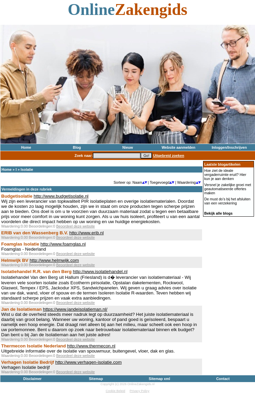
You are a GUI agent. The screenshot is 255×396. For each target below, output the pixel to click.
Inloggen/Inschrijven (229, 147)
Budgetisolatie (17, 196)
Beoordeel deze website (75, 226)
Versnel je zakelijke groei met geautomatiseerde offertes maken (227, 189)
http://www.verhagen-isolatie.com (88, 362)
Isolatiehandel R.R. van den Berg (36, 271)
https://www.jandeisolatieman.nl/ (75, 309)
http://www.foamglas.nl (63, 244)
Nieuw (127, 147)
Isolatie (27, 169)
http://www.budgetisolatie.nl (61, 196)
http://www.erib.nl (86, 232)
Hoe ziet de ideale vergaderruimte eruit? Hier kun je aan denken (225, 174)
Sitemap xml (159, 379)
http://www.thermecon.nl (91, 345)
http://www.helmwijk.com (54, 260)
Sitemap (96, 379)
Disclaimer (32, 379)
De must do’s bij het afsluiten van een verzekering (227, 201)
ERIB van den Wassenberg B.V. (34, 232)
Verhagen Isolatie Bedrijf (27, 362)
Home (26, 147)
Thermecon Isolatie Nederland (33, 345)
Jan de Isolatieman (21, 309)
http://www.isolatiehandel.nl (100, 271)
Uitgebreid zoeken (168, 156)
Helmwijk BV (15, 260)
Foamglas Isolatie (20, 244)
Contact (223, 379)
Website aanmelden (178, 147)
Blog (77, 147)
